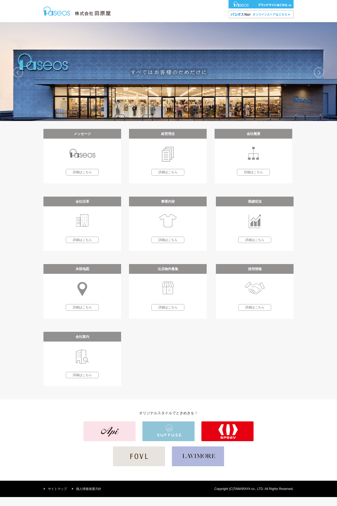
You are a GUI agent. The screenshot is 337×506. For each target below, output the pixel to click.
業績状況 (187, 26)
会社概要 (118, 26)
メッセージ (70, 26)
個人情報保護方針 (88, 497)
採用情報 (262, 26)
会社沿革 (141, 26)
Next (319, 81)
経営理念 (95, 26)
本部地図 (210, 26)
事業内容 (164, 26)
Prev (18, 81)
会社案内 (288, 26)
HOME (47, 26)
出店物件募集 (236, 26)
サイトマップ (57, 497)
